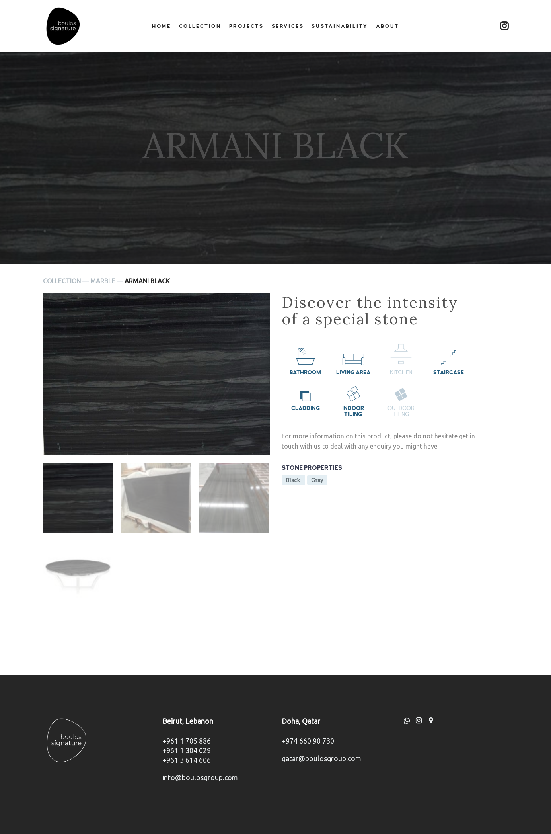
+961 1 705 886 (186, 741)
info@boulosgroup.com (200, 777)
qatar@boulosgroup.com (321, 758)
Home (161, 26)
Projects (246, 26)
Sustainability (340, 26)
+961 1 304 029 (186, 750)
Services (288, 26)
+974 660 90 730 (308, 741)
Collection (200, 26)
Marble (102, 281)
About (387, 26)
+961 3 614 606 (186, 760)
